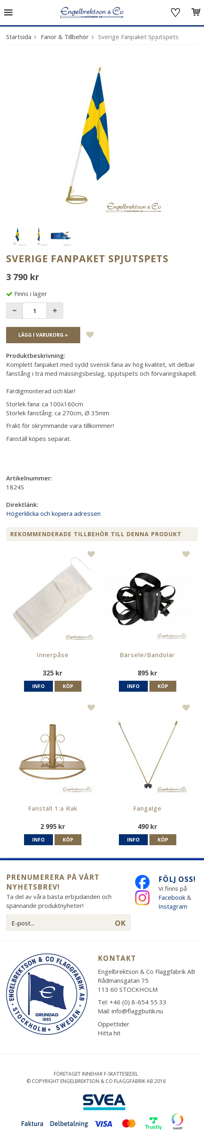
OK (120, 923)
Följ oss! (177, 879)
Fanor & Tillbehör (65, 37)
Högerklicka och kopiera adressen (53, 513)
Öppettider (113, 1024)
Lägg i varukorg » (43, 334)
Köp (68, 686)
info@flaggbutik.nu (137, 1011)
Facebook (171, 897)
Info (38, 686)
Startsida (18, 37)
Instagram (173, 906)
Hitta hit (109, 1033)
